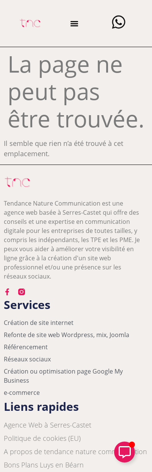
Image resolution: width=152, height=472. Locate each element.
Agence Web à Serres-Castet (47, 424)
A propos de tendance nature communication (75, 451)
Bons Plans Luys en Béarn (44, 464)
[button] (74, 23)
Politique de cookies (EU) (42, 438)
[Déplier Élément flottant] (124, 452)
